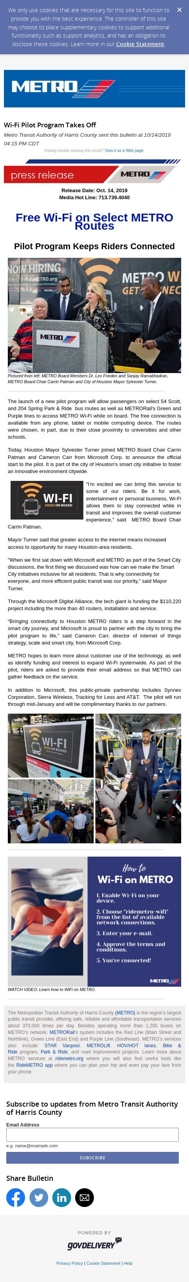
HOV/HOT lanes (136, 1045)
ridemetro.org (69, 1058)
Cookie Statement (140, 44)
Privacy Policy (69, 1263)
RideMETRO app (34, 1065)
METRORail (62, 1032)
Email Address (23, 1125)
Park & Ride (54, 1052)
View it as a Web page (124, 150)
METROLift (98, 1045)
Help (128, 1263)
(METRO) (125, 1013)
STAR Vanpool (62, 1045)
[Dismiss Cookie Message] (179, 7)
